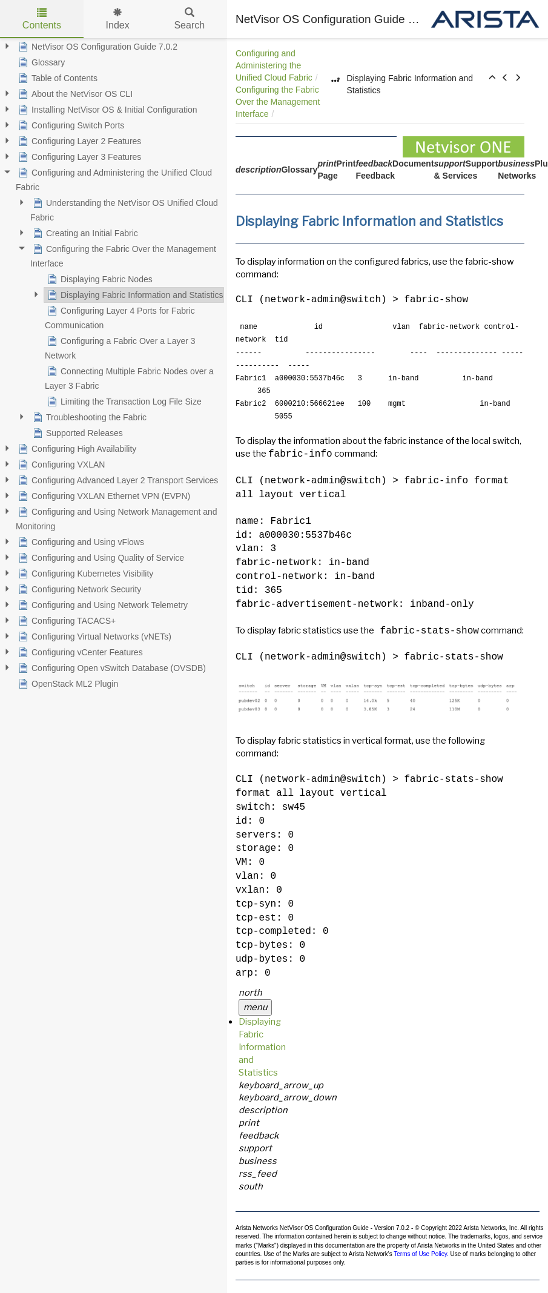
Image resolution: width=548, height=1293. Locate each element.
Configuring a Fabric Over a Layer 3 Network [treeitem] (120, 347)
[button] (492, 78)
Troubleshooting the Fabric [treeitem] (88, 417)
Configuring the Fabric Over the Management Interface (278, 102)
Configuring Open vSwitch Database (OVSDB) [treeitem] (111, 668)
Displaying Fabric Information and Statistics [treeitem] (134, 295)
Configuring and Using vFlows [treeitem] (80, 542)
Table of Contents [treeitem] (56, 78)
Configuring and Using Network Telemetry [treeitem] (102, 605)
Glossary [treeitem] (40, 62)
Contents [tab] (41, 19)
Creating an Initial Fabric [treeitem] (84, 233)
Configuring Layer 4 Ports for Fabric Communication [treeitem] (120, 316)
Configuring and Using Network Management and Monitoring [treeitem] (116, 517)
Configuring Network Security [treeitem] (78, 589)
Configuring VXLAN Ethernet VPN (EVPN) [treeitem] (103, 496)
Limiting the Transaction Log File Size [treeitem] (123, 401)
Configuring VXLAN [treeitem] (60, 464)
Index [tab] (118, 19)
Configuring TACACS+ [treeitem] (66, 620)
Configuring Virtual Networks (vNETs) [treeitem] (93, 636)
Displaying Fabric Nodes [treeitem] (99, 279)
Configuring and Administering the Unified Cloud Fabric (274, 65)
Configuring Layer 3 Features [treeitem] (78, 157)
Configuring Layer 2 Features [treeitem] (78, 141)
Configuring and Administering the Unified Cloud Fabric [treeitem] (114, 178)
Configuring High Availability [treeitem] (76, 448)
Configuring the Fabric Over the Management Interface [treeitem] (123, 255)
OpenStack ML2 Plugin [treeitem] (67, 683)
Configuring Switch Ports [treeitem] (70, 125)
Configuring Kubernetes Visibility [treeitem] (84, 573)
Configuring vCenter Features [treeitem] (79, 652)
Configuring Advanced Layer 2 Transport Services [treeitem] (117, 480)
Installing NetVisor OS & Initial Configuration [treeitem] (106, 109)
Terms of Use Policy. (421, 1254)
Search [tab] (189, 19)
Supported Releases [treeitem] (76, 433)
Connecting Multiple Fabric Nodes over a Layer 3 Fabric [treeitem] (129, 377)
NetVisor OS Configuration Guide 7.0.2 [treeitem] (96, 46)
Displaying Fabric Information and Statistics (262, 1047)
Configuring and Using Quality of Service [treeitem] (100, 558)
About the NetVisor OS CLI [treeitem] (74, 94)
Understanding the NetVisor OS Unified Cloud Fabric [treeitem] (124, 209)
